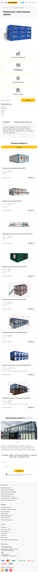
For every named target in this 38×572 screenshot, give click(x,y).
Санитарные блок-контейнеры (9, 498)
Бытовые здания (5, 511)
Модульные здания (7, 7)
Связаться (4, 535)
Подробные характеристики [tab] (23, 122)
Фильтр (19, 147)
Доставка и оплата (6, 529)
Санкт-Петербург (32, 2)
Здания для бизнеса (6, 515)
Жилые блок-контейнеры (7, 490)
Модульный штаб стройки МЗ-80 (11, 201)
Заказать (28, 100)
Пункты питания (5, 518)
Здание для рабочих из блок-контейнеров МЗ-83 (16, 398)
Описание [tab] (6, 122)
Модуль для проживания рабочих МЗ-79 (14, 168)
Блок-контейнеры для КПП (8, 500)
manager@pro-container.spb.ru (9, 556)
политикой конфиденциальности (15, 475)
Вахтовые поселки (6, 507)
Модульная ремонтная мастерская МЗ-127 (14, 266)
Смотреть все (29, 418)
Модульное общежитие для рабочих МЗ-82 (15, 332)
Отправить (19, 471)
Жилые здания (5, 513)
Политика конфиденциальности (9, 539)
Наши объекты (5, 531)
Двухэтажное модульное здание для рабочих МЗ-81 (17, 234)
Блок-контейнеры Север (7, 496)
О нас (3, 524)
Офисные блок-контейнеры (8, 492)
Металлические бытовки (7, 494)
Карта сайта (4, 537)
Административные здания (8, 509)
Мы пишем (4, 533)
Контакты (4, 544)
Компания (3, 527)
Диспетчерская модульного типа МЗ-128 (14, 299)
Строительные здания (7, 520)
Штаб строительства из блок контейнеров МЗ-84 (16, 365)
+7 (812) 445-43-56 (6, 547)
